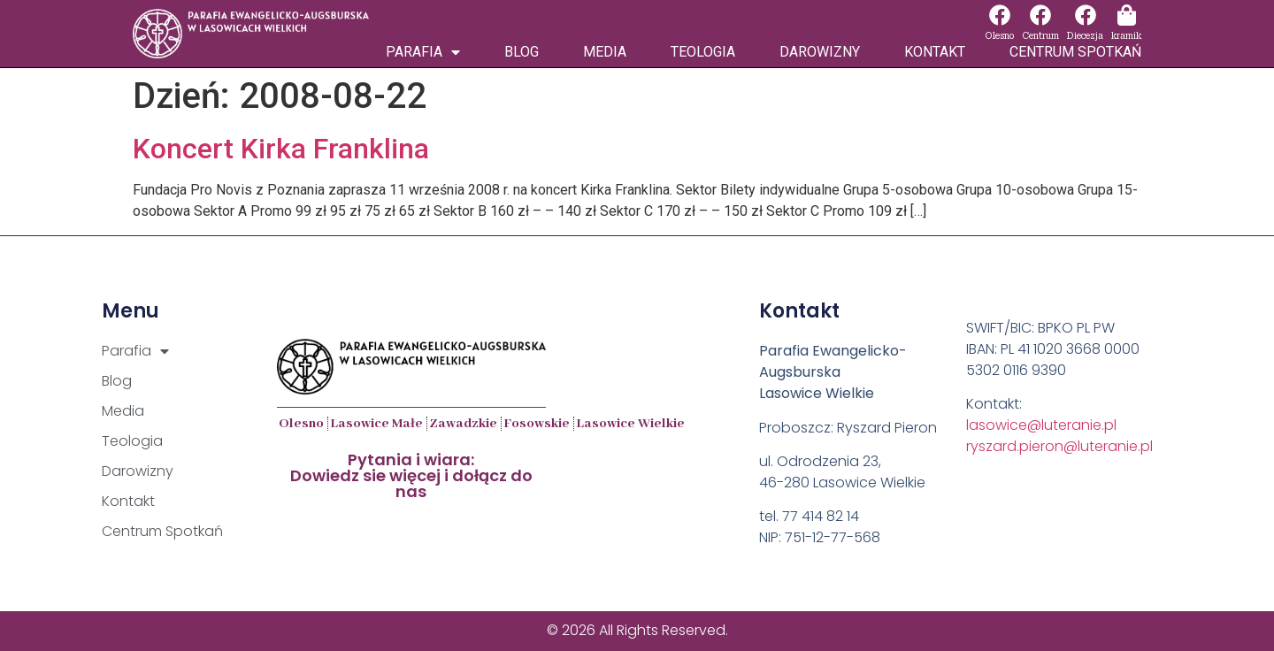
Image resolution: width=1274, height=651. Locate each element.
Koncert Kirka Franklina (281, 148)
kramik (1126, 36)
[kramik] (1126, 15)
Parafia (423, 52)
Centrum (1040, 36)
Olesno (999, 36)
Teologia (703, 51)
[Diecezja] (1085, 15)
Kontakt (934, 51)
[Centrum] (1040, 15)
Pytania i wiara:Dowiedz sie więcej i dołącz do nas (411, 475)
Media (604, 51)
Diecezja (1085, 36)
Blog (521, 51)
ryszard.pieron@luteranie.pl (1059, 446)
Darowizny (819, 51)
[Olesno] (999, 15)
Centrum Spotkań (1075, 51)
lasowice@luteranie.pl (1041, 425)
